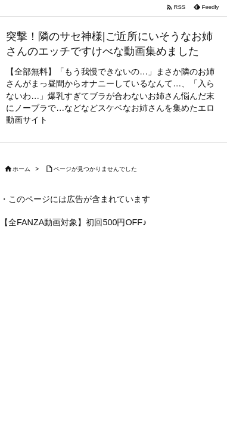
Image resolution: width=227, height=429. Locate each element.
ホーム (21, 169)
